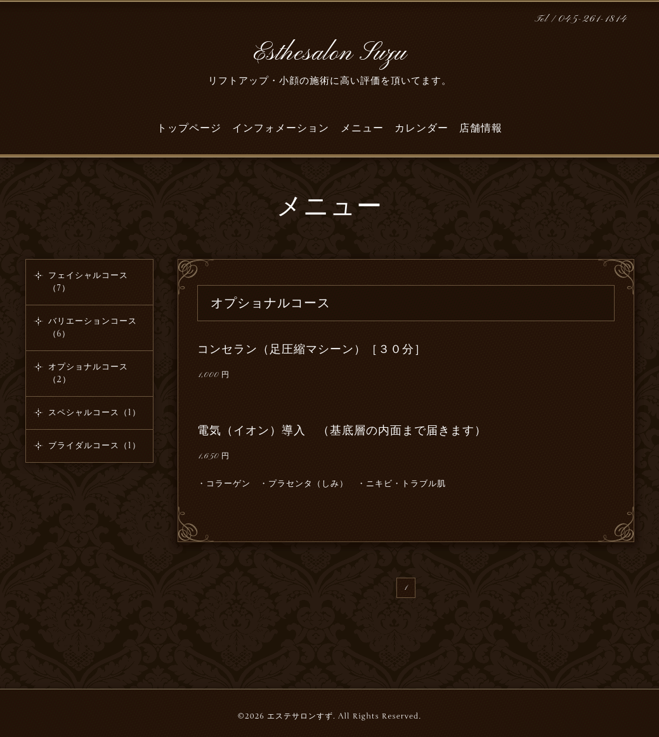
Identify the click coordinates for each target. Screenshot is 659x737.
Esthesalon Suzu (330, 53)
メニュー (362, 128)
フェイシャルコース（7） (88, 281)
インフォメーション (280, 128)
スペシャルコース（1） (94, 413)
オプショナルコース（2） (88, 373)
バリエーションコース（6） (92, 327)
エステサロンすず (300, 716)
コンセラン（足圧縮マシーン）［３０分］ (311, 349)
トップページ (189, 128)
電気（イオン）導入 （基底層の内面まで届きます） (341, 430)
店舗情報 (480, 128)
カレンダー (421, 128)
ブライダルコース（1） (94, 446)
